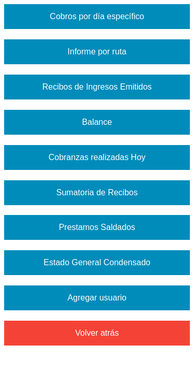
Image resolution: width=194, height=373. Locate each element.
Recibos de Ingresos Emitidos (97, 86)
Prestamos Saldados (97, 227)
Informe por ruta (97, 51)
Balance (97, 122)
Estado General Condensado (96, 262)
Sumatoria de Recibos (97, 192)
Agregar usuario (97, 297)
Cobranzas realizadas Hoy (97, 157)
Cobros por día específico (97, 16)
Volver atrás (96, 332)
